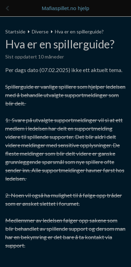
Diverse (40, 31)
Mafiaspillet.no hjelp (65, 8)
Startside (15, 31)
